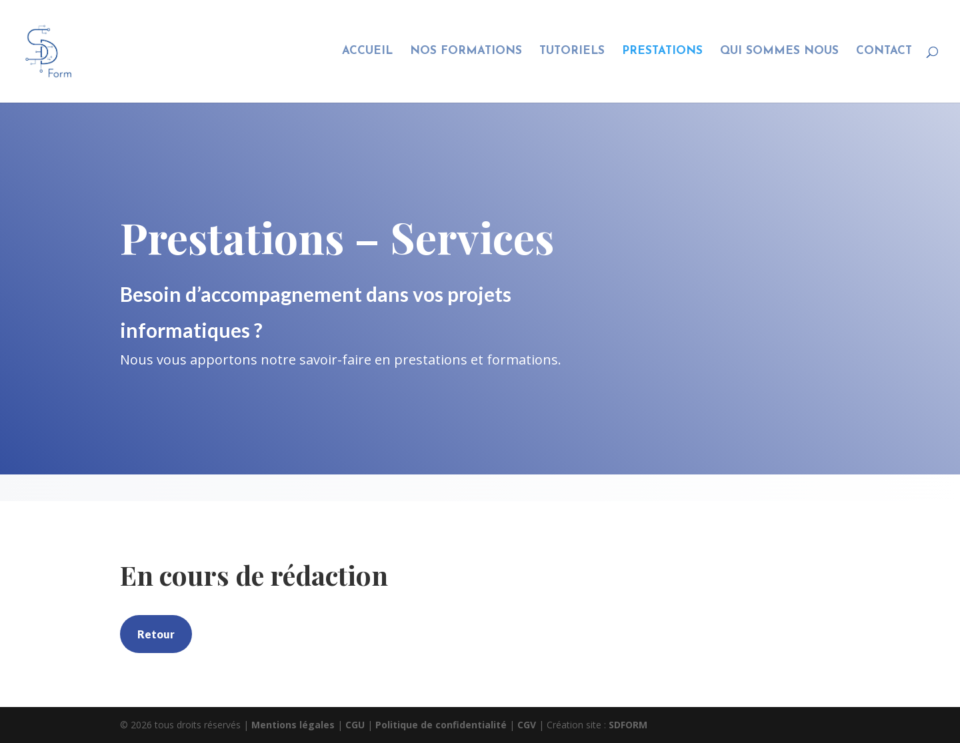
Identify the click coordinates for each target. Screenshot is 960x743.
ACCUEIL (367, 52)
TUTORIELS (572, 52)
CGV (528, 724)
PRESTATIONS (662, 52)
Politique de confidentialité (442, 724)
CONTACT (884, 52)
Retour (156, 634)
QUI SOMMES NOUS (779, 52)
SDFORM (628, 724)
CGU (356, 724)
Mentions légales (294, 724)
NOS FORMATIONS (466, 52)
